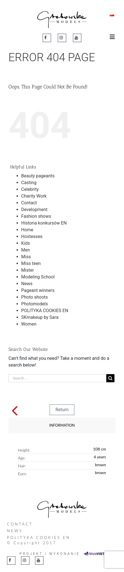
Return (62, 409)
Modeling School (38, 277)
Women (28, 324)
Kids (25, 243)
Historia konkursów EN (44, 223)
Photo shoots (34, 297)
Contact (29, 202)
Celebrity (30, 189)
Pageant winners (38, 290)
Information (62, 425)
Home (27, 229)
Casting (28, 182)
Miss (26, 256)
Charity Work (34, 196)
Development (34, 209)
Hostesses (32, 236)
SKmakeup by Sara (40, 317)
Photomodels (34, 303)
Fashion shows (36, 216)
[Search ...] (57, 378)
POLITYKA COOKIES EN (44, 310)
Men (25, 250)
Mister (27, 270)
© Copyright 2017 (31, 543)
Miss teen (31, 263)
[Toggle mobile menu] (113, 37)
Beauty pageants (38, 176)
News (27, 283)
